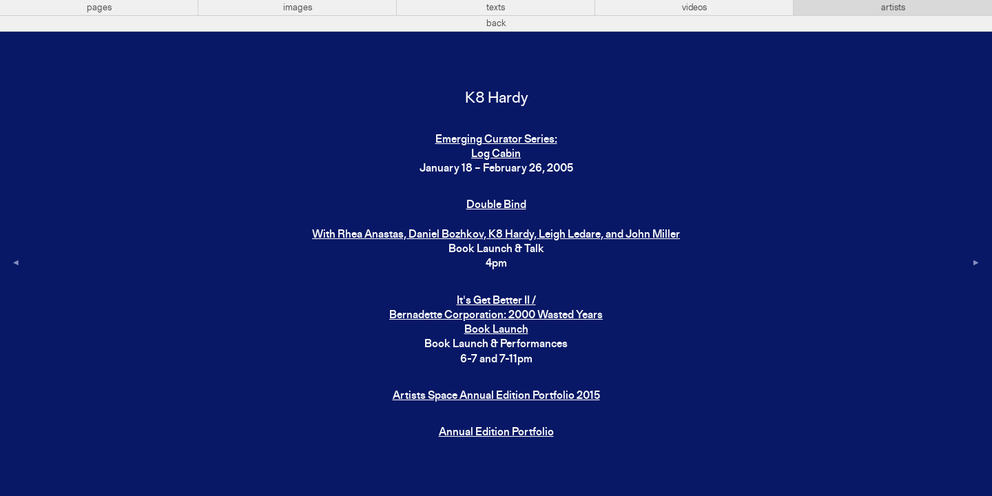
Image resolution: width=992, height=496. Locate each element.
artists (893, 7)
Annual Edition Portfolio (496, 432)
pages (99, 7)
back (496, 23)
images (297, 7)
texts (495, 7)
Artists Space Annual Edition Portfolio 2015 (496, 396)
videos (694, 7)
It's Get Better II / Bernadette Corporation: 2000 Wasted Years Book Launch (496, 316)
